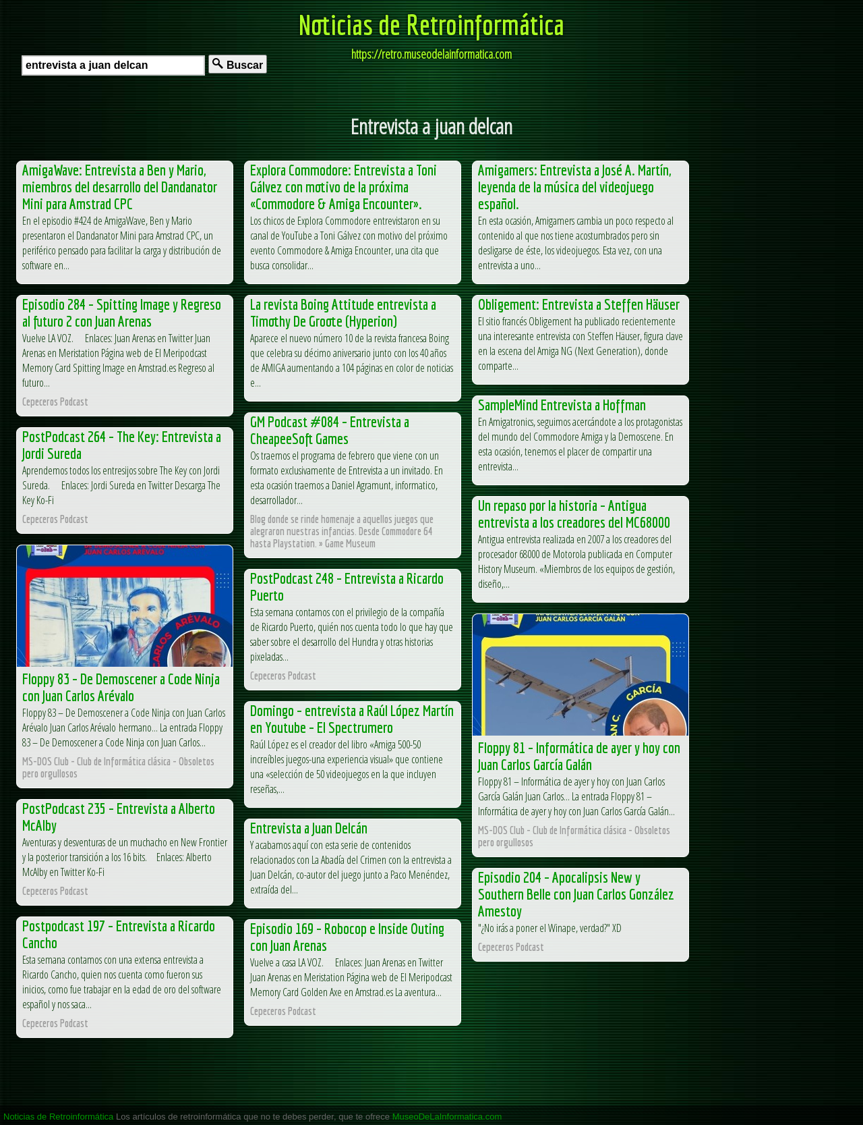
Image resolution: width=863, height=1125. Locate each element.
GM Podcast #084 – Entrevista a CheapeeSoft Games (329, 430)
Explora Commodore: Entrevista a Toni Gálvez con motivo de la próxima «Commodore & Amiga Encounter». (343, 186)
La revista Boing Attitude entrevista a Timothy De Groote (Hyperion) (343, 312)
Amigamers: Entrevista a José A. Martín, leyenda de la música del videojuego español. (574, 186)
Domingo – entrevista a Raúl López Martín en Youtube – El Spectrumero (352, 719)
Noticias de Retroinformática (431, 24)
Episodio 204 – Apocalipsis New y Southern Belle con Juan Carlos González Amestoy (576, 894)
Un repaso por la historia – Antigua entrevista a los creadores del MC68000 (574, 513)
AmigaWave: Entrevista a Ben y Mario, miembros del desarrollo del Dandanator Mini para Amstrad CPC (119, 186)
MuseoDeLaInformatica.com (447, 1117)
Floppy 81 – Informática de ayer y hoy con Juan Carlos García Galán (579, 756)
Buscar (237, 64)
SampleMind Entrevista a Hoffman (562, 404)
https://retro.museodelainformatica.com (431, 54)
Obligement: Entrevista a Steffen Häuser (579, 304)
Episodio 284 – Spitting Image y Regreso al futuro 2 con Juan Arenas (121, 312)
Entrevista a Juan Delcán (308, 827)
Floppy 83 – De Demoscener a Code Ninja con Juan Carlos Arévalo (121, 687)
